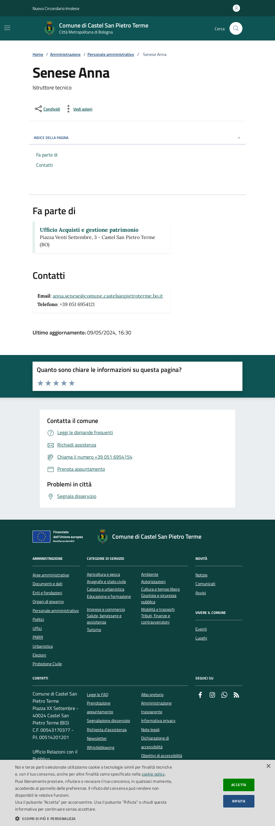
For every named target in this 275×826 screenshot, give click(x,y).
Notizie (201, 575)
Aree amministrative (51, 575)
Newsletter (97, 738)
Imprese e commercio (106, 609)
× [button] (268, 766)
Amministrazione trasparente (156, 707)
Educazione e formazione (109, 596)
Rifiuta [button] (238, 801)
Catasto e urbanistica (105, 589)
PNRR (38, 637)
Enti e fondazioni (47, 592)
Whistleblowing (100, 747)
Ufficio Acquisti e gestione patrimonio (89, 229)
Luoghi (201, 638)
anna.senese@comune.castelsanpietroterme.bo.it (108, 296)
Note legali (150, 729)
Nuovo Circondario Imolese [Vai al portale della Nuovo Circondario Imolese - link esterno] (56, 8)
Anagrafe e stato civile (106, 582)
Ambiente (149, 574)
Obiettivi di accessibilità (161, 755)
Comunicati (205, 583)
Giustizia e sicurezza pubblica (158, 598)
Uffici (37, 628)
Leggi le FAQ (97, 694)
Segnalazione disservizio (108, 720)
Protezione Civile (47, 663)
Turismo (94, 630)
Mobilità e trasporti (158, 609)
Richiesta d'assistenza (107, 729)
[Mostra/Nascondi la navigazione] (7, 27)
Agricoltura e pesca (103, 574)
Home (38, 54)
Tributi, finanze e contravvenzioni (155, 619)
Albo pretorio (152, 694)
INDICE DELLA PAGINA (137, 137)
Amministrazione (65, 54)
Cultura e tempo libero (160, 589)
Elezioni (39, 655)
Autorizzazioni (153, 582)
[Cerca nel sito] (235, 28)
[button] (93, 818)
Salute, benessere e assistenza (104, 619)
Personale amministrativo (110, 54)
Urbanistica (43, 646)
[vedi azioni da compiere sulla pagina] (77, 109)
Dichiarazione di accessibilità (155, 742)
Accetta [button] (238, 785)
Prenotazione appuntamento (100, 707)
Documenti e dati (47, 583)
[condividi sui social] (47, 109)
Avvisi (200, 592)
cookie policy (153, 774)
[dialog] (137, 793)
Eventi (201, 629)
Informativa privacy (158, 720)
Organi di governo (48, 601)
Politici (38, 619)
